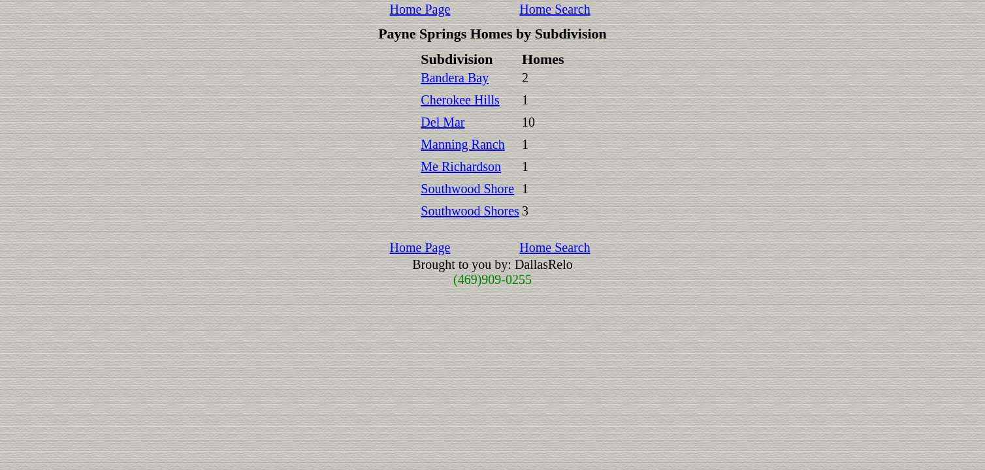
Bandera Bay (455, 77)
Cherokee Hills (460, 100)
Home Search (554, 9)
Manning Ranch (462, 144)
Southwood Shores (470, 211)
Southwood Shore (467, 188)
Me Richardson (461, 166)
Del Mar (442, 122)
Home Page (420, 9)
